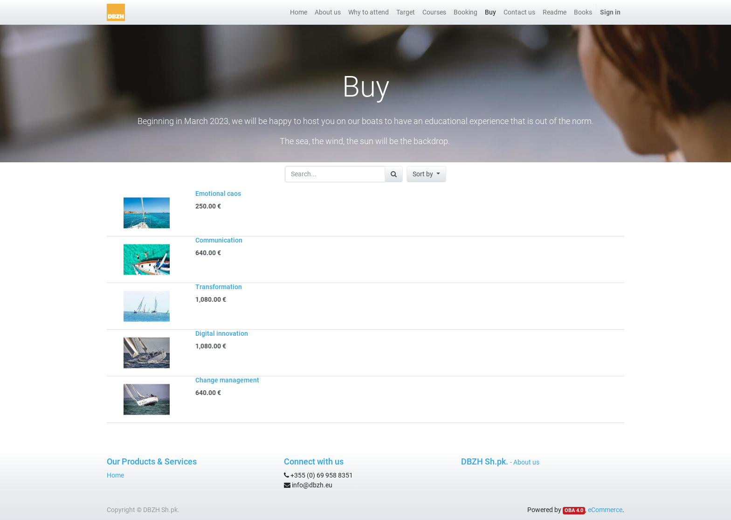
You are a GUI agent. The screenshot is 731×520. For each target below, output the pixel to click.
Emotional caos (218, 193)
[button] (426, 174)
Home (115, 475)
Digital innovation (221, 333)
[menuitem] (298, 12)
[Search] (394, 174)
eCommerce (605, 509)
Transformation (218, 287)
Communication (218, 240)
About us (526, 462)
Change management (227, 380)
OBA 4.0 (574, 510)
